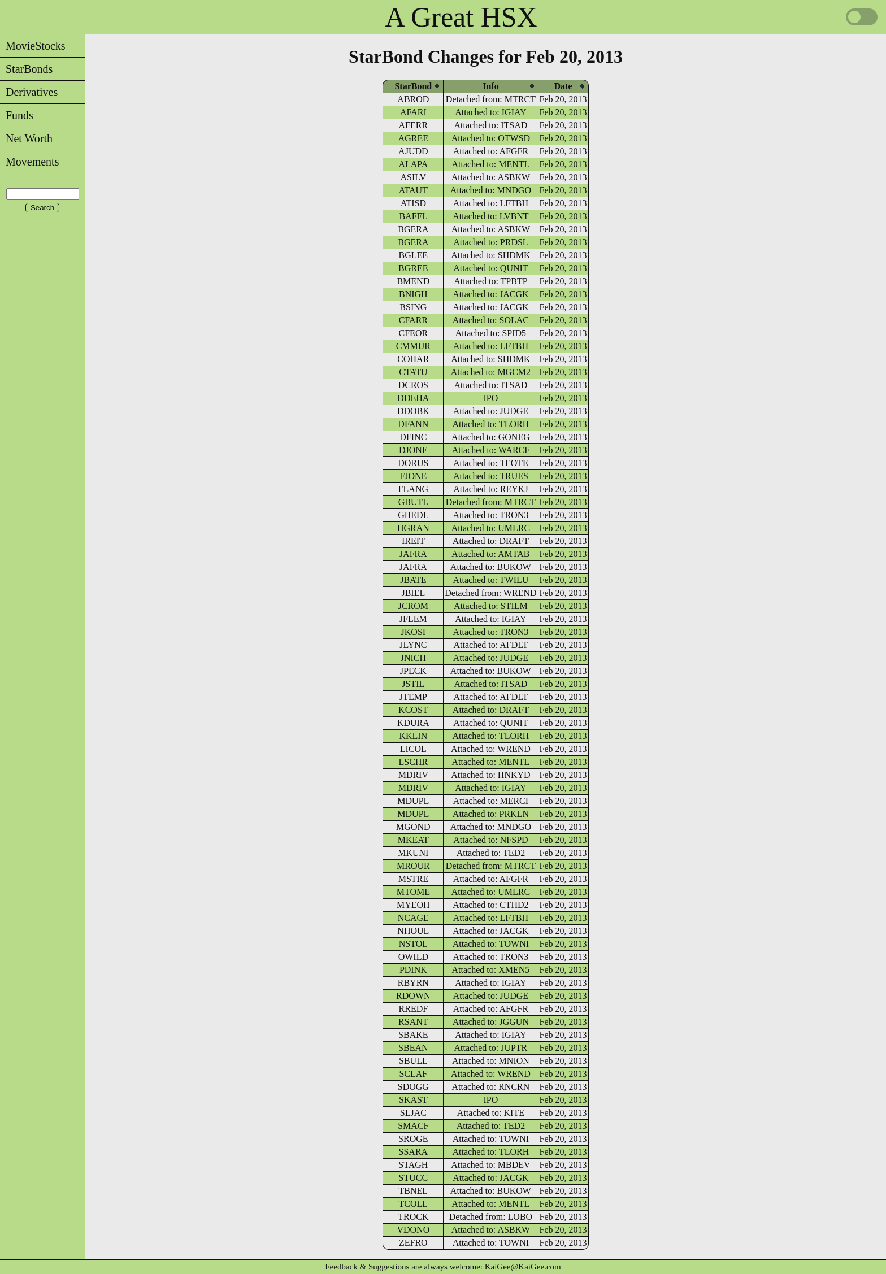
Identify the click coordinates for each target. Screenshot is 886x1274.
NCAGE (413, 918)
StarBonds (26, 69)
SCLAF (413, 1074)
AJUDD (413, 151)
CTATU (413, 372)
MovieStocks (33, 46)
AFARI (413, 112)
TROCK (413, 1216)
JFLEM (413, 619)
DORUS (413, 463)
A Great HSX (461, 17)
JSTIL (413, 684)
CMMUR (413, 346)
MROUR (413, 866)
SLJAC (413, 1113)
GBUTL (413, 502)
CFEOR (413, 333)
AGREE (413, 138)
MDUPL (413, 801)
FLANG (413, 489)
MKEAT (413, 840)
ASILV (414, 177)
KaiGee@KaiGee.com (523, 1266)
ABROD (413, 99)
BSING (413, 307)
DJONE (413, 450)
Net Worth (26, 138)
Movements (29, 161)
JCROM (413, 606)
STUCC (413, 1177)
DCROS (413, 385)
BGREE (413, 268)
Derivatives (29, 92)
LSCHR (413, 762)
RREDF (413, 1009)
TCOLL (413, 1203)
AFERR (413, 125)
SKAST (413, 1100)
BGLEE (413, 255)
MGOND (413, 827)
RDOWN (413, 996)
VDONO (413, 1229)
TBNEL (413, 1190)
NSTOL (413, 944)
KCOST (413, 710)
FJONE (413, 476)
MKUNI (413, 853)
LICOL (413, 749)
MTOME (413, 892)
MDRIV (413, 775)
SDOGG (413, 1087)
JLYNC (413, 645)
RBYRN (413, 983)
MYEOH (413, 905)
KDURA (413, 723)
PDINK (413, 970)
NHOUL (413, 931)
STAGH (413, 1164)
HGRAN (413, 528)
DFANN (413, 424)
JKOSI (413, 632)
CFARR (413, 320)
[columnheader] (413, 86)
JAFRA (413, 554)
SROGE (413, 1138)
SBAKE (413, 1035)
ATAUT (413, 190)
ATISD (413, 203)
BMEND (413, 281)
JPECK (413, 671)
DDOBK (413, 411)
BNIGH (413, 294)
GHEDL (413, 515)
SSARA (413, 1151)
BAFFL (413, 216)
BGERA (413, 229)
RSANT (413, 1022)
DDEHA (413, 398)
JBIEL (413, 593)
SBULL (413, 1061)
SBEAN (413, 1048)
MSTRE (413, 879)
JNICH (413, 658)
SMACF (413, 1125)
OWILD (413, 957)
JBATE (413, 580)
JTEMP (413, 697)
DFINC (413, 437)
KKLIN (413, 736)
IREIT (413, 541)
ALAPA (413, 164)
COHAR (413, 359)
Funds (16, 115)
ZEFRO (413, 1242)
